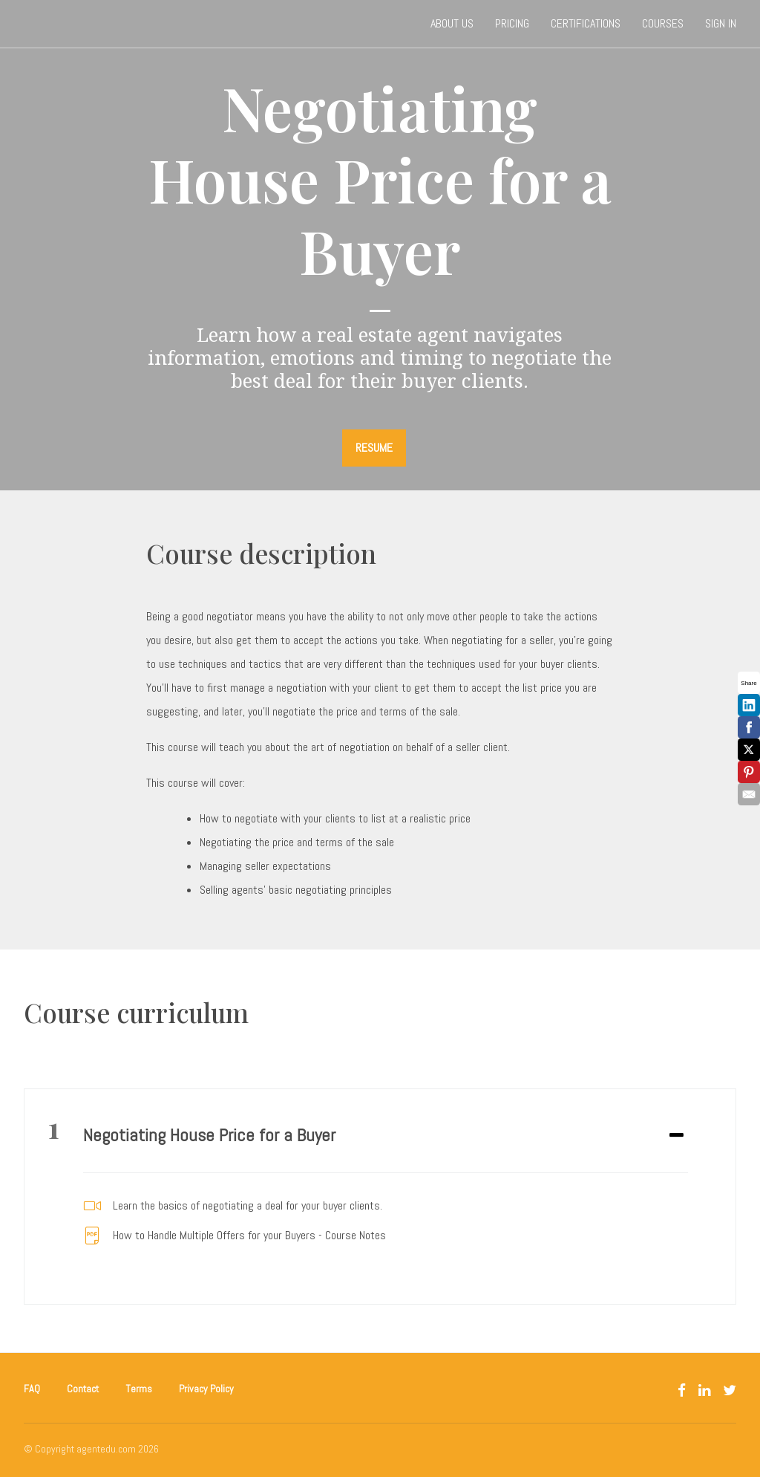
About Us (452, 23)
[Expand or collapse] (676, 1136)
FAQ (32, 1388)
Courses (663, 23)
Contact (83, 1388)
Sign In (720, 23)
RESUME (374, 447)
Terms (138, 1388)
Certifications (585, 23)
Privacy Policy (206, 1388)
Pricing (512, 23)
